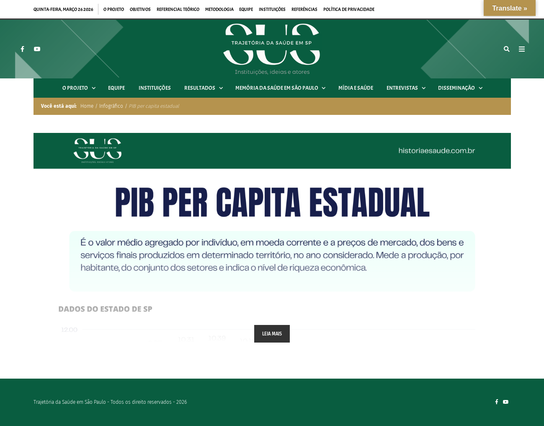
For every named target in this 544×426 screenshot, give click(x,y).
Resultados (206, 88)
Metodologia (219, 9)
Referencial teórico (178, 9)
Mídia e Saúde (355, 88)
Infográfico (111, 106)
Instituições (272, 9)
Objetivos (140, 9)
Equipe (246, 9)
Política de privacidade (348, 9)
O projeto (113, 9)
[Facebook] (22, 49)
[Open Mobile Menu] (521, 49)
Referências (304, 9)
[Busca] (506, 49)
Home (86, 106)
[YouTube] (37, 49)
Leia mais (272, 334)
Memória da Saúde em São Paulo (283, 88)
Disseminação (463, 88)
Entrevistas (409, 88)
